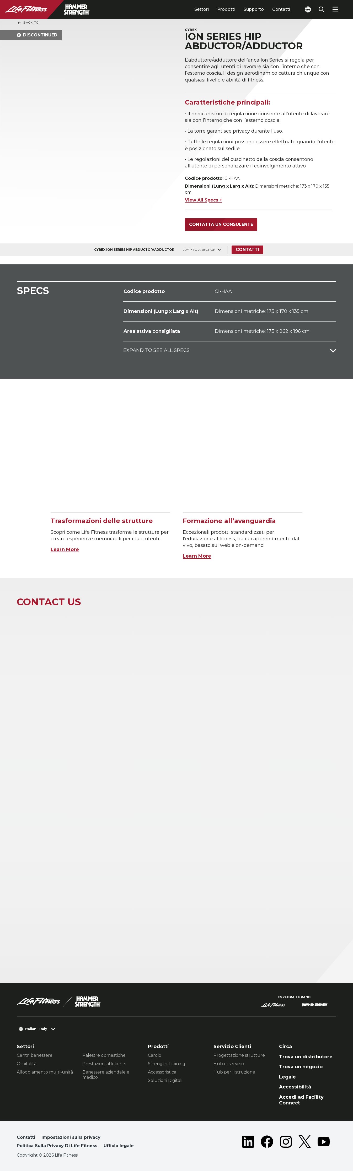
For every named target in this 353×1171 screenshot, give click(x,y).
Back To (28, 23)
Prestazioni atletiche (103, 1063)
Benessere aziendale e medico (105, 1075)
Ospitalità (26, 1063)
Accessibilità (295, 1087)
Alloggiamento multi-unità (45, 1072)
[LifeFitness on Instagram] (286, 1142)
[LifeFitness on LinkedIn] (248, 1142)
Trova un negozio (301, 1067)
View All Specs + (203, 200)
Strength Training (166, 1063)
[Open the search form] (321, 9)
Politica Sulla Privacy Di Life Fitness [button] (57, 1145)
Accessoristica (162, 1072)
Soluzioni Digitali (165, 1080)
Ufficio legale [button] (119, 1145)
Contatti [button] (26, 1137)
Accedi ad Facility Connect (301, 1100)
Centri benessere (34, 1055)
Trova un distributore (306, 1057)
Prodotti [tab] (226, 9)
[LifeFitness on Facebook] (267, 1142)
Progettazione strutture (239, 1055)
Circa (285, 1046)
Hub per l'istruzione (234, 1072)
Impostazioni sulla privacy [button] (70, 1137)
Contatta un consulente (221, 224)
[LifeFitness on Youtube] (323, 1142)
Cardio (154, 1055)
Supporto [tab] (254, 9)
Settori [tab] (201, 9)
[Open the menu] (335, 9)
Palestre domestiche (104, 1055)
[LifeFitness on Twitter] (304, 1142)
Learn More (65, 549)
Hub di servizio (228, 1063)
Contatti (281, 9)
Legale (287, 1077)
